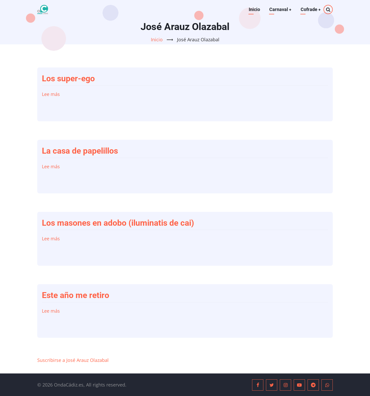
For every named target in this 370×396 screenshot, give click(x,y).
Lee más (51, 94)
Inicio (254, 9)
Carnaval (280, 9)
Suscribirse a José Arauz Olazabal (73, 360)
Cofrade (310, 9)
